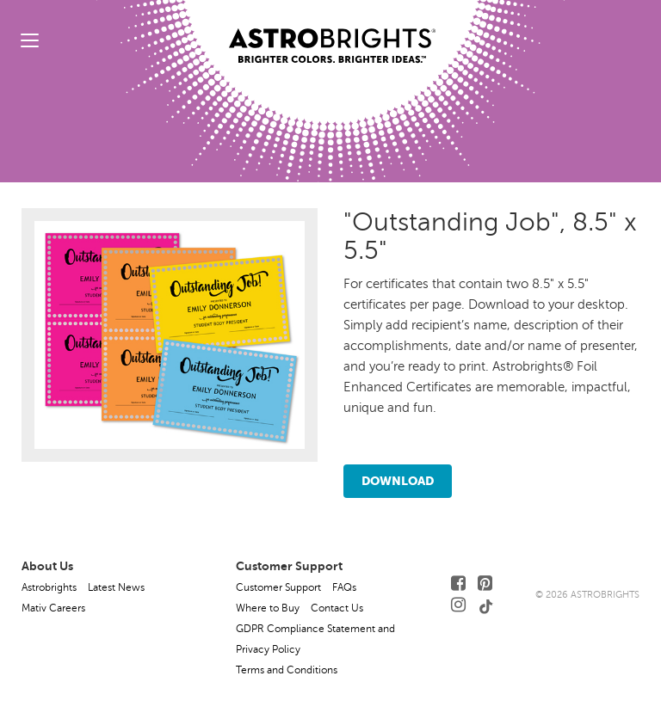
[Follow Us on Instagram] (458, 605)
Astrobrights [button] (49, 587)
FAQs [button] (344, 587)
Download (397, 481)
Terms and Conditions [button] (286, 670)
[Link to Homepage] (332, 32)
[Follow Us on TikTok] (486, 605)
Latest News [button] (116, 587)
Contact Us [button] (337, 608)
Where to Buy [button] (268, 608)
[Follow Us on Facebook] (458, 583)
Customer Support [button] (278, 587)
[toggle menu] (29, 40)
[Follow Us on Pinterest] (485, 583)
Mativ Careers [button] (53, 608)
